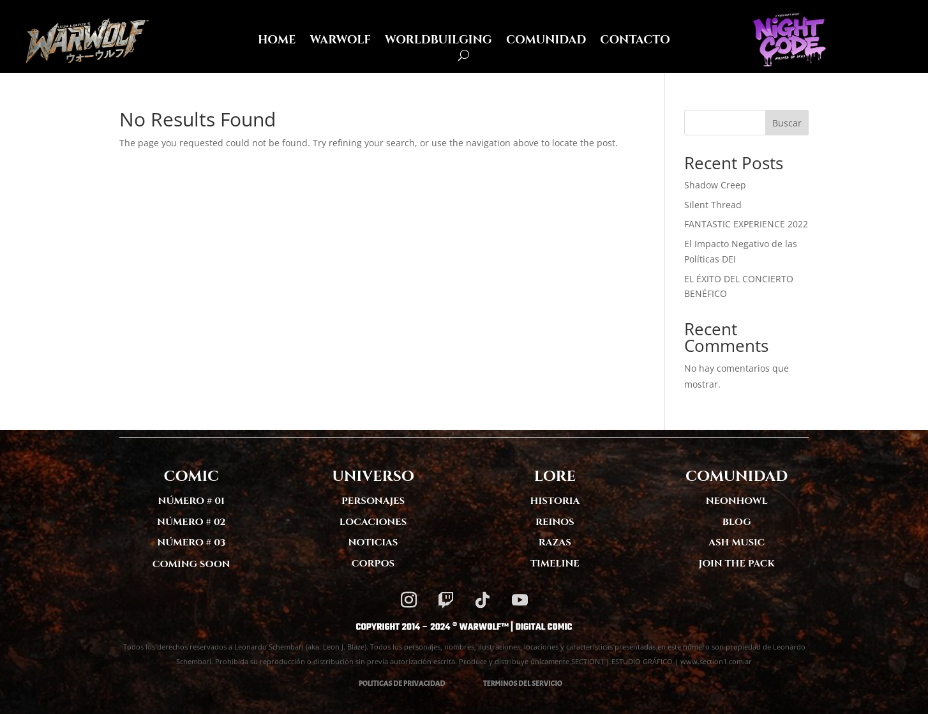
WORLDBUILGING (438, 42)
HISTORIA (555, 501)
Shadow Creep (715, 185)
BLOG (736, 522)
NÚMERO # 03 (191, 542)
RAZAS (555, 542)
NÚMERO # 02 (191, 522)
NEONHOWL (737, 501)
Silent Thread (713, 205)
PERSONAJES (373, 501)
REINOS (554, 522)
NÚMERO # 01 (191, 501)
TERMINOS (500, 683)
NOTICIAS (373, 542)
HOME (277, 42)
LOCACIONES (373, 522)
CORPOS (373, 563)
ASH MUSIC (736, 542)
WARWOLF (340, 42)
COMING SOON (191, 564)
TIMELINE (555, 563)
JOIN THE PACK (737, 563)
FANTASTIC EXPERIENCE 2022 (746, 224)
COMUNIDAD (546, 42)
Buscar (787, 123)
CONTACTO (635, 42)
